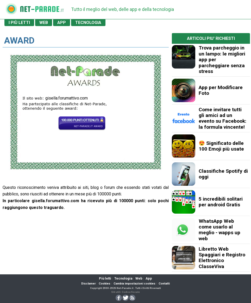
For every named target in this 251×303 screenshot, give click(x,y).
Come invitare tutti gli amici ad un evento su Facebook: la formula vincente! (222, 118)
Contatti (164, 283)
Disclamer (88, 283)
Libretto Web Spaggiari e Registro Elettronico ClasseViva (222, 257)
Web (138, 278)
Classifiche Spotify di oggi (223, 174)
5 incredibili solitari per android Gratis (221, 202)
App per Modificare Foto (221, 90)
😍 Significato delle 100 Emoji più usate (221, 146)
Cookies (104, 283)
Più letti (105, 278)
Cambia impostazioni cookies (134, 283)
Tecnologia (123, 278)
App (149, 278)
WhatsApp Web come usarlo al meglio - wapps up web (219, 230)
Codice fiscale (131, 291)
